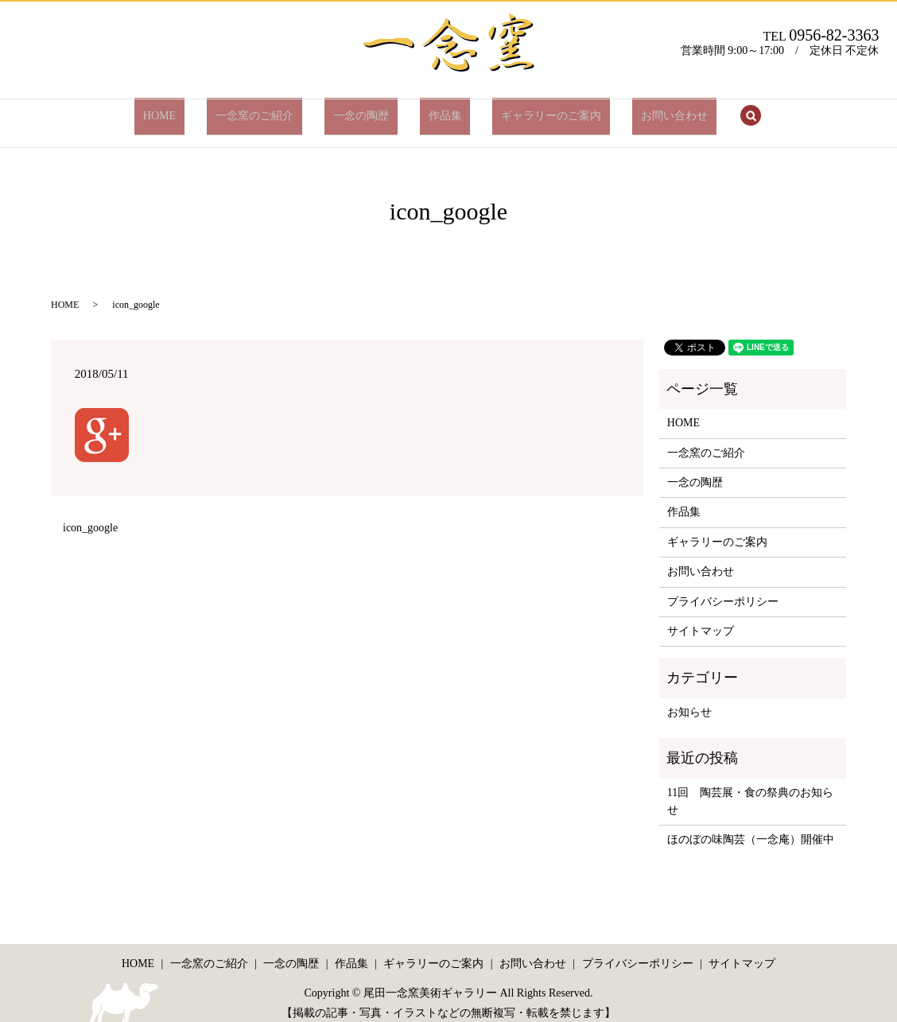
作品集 (436, 109)
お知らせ (689, 699)
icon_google (90, 516)
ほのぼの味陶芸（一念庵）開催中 (750, 828)
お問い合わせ (631, 109)
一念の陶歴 (370, 109)
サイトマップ (700, 619)
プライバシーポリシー (723, 589)
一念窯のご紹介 (281, 109)
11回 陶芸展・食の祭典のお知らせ (750, 788)
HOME (202, 109)
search (699, 110)
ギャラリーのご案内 (526, 109)
